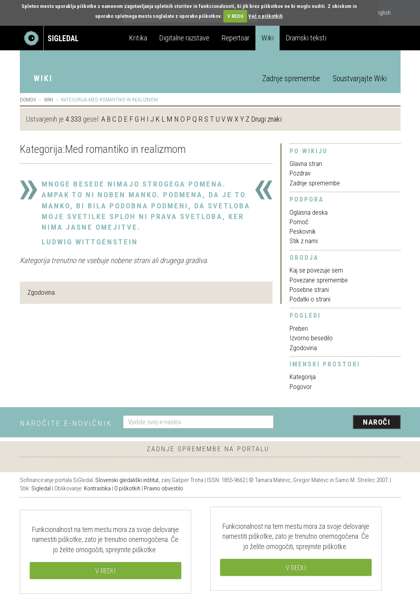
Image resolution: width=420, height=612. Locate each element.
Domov (28, 100)
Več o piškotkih (265, 16)
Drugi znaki (266, 119)
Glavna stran (306, 164)
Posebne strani (309, 290)
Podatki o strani (310, 299)
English (382, 12)
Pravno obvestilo (163, 488)
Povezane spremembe (319, 280)
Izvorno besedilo (311, 338)
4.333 (73, 119)
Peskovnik (303, 231)
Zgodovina (41, 292)
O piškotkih (127, 488)
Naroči (376, 422)
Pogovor (301, 387)
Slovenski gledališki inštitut (127, 480)
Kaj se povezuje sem (316, 270)
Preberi (299, 328)
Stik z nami (304, 241)
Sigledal (41, 488)
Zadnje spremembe (291, 78)
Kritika (138, 37)
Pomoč (299, 222)
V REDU (235, 16)
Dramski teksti (306, 37)
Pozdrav (300, 173)
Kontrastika (97, 488)
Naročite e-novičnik (66, 423)
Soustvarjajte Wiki (360, 78)
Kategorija (303, 377)
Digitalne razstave (184, 37)
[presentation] (342, 422)
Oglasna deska (309, 212)
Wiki (267, 37)
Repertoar (235, 37)
